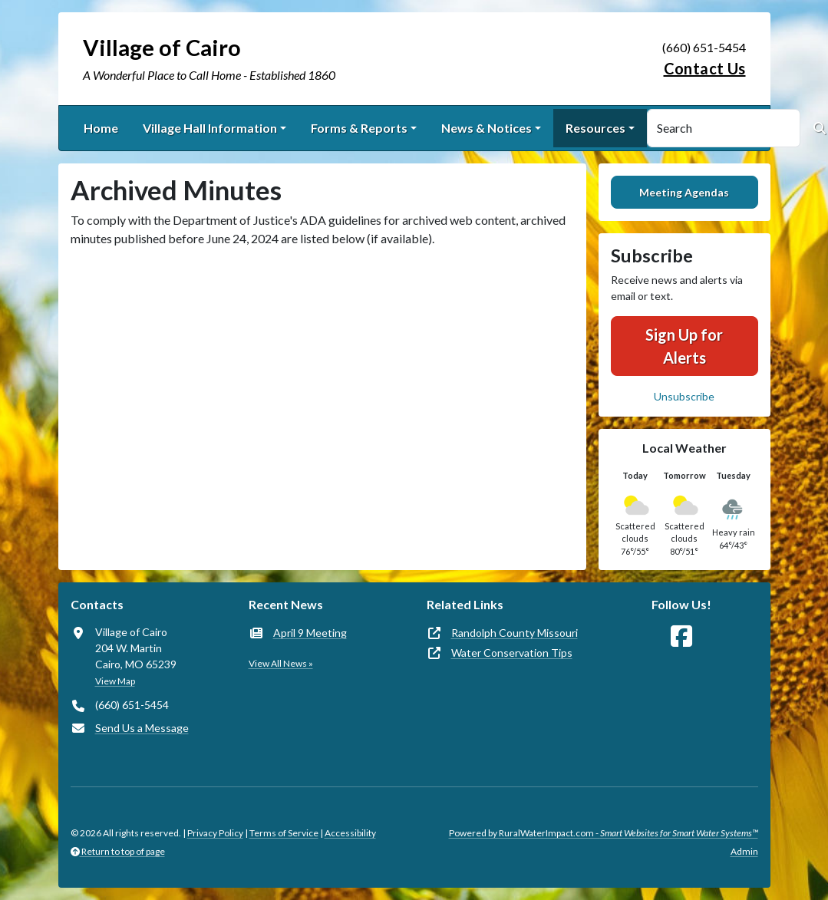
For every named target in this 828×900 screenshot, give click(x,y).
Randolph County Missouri (514, 632)
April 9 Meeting (310, 632)
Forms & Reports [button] (359, 127)
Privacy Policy (215, 833)
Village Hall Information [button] (210, 127)
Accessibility (350, 833)
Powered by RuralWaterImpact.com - (603, 833)
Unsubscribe (684, 396)
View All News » (281, 663)
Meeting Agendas (684, 192)
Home (101, 127)
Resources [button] (595, 127)
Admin (744, 851)
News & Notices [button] (486, 127)
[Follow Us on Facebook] (681, 636)
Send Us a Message (142, 727)
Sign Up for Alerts (684, 346)
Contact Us (705, 68)
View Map (115, 681)
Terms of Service (283, 833)
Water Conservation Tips (511, 652)
